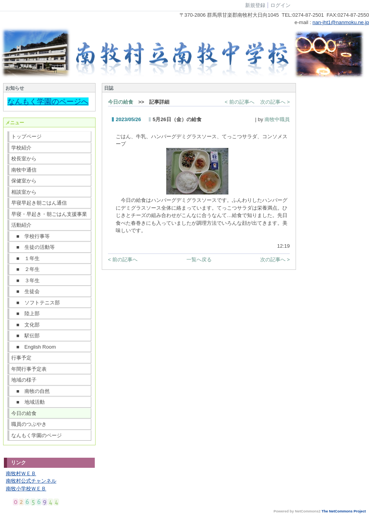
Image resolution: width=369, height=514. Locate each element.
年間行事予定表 (29, 369)
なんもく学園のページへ (48, 101)
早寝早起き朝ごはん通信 (39, 203)
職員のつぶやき (29, 424)
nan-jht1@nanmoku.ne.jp (341, 22)
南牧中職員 (277, 119)
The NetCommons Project (344, 511)
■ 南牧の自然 (30, 391)
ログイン (280, 5)
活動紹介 (21, 225)
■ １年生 (25, 258)
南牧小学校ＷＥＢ (26, 488)
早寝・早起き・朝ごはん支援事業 (49, 214)
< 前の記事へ (239, 102)
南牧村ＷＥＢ (21, 473)
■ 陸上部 (25, 313)
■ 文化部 (25, 325)
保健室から (24, 181)
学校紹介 (21, 148)
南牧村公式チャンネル (31, 481)
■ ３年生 (25, 280)
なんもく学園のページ (36, 435)
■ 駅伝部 (25, 336)
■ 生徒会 (25, 291)
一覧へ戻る (199, 259)
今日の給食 (24, 413)
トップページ (26, 136)
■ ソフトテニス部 (35, 303)
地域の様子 (24, 380)
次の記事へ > (275, 102)
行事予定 (21, 358)
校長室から (24, 158)
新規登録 (255, 5)
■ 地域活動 (28, 402)
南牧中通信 (24, 170)
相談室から (24, 192)
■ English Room (33, 347)
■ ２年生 (25, 269)
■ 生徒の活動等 (33, 247)
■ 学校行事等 (30, 236)
